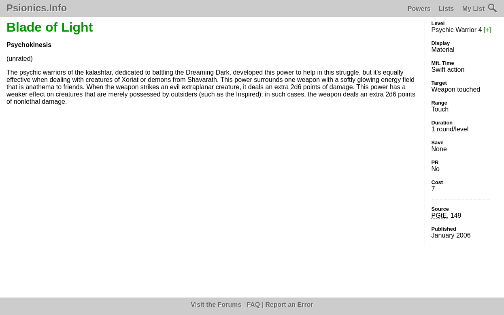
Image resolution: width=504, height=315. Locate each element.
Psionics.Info (36, 8)
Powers (419, 8)
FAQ (253, 304)
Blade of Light (49, 27)
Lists (446, 8)
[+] (487, 29)
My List (473, 8)
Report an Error (289, 304)
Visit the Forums (216, 304)
